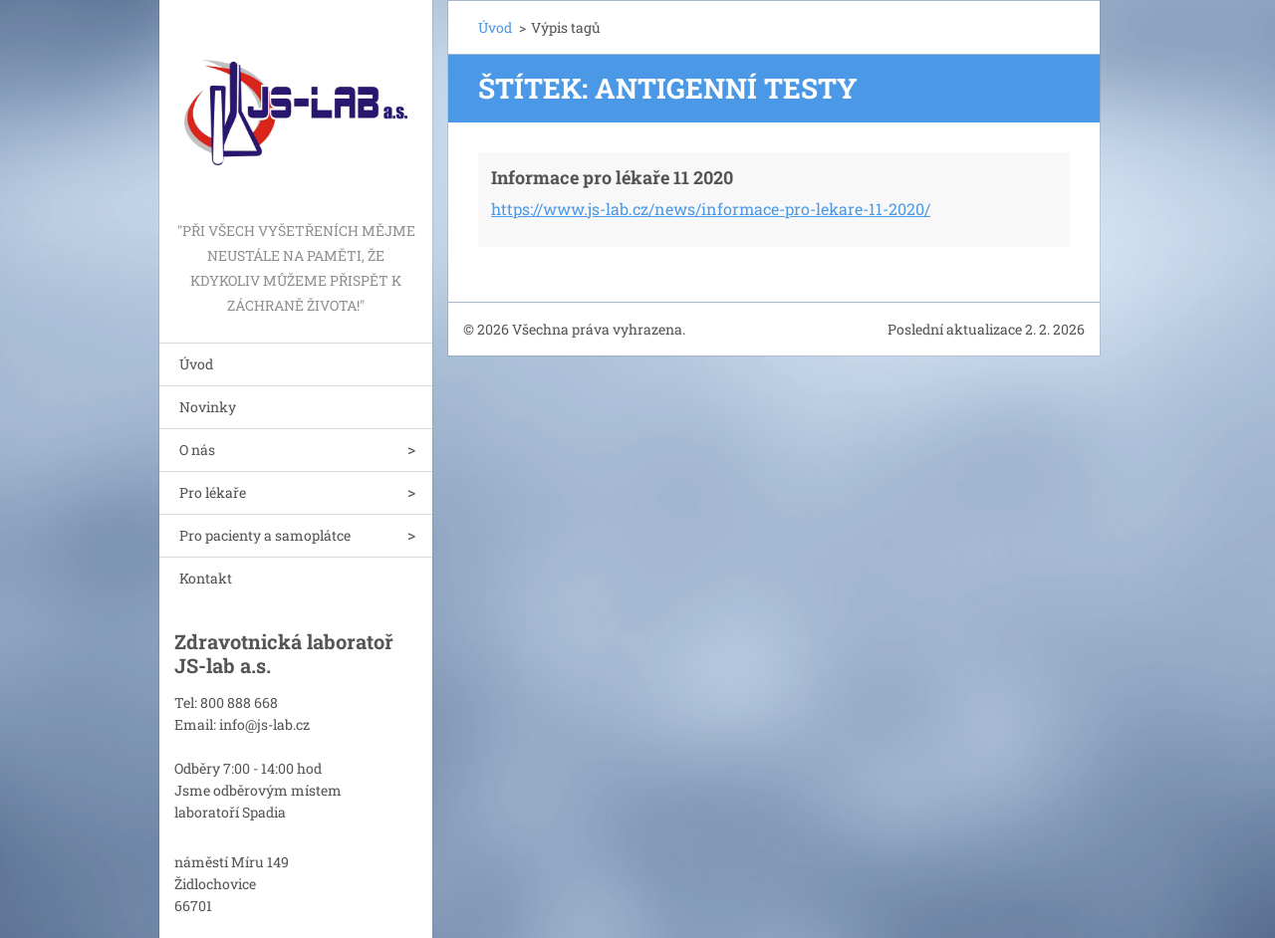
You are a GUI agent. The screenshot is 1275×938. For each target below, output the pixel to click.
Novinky (207, 406)
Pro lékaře (212, 492)
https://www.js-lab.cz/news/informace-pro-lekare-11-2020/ (710, 208)
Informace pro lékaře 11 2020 (612, 177)
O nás (197, 449)
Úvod (196, 363)
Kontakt (205, 578)
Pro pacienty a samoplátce (265, 535)
